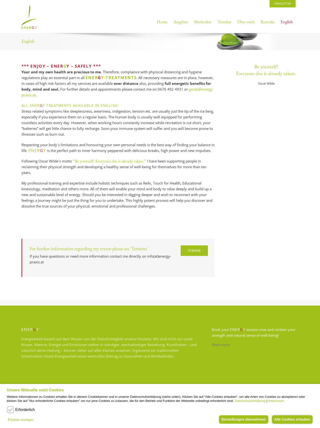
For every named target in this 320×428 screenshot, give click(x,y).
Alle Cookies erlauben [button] (292, 419)
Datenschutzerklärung (250, 401)
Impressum (276, 401)
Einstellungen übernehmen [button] (242, 419)
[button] (21, 420)
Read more (221, 344)
